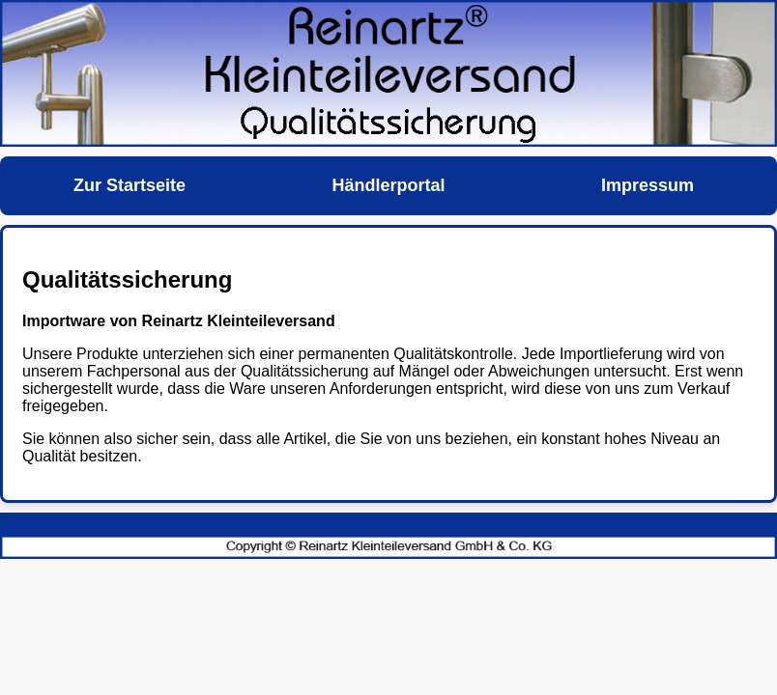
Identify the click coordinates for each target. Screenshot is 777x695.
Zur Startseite (129, 185)
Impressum (647, 185)
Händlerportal (388, 185)
